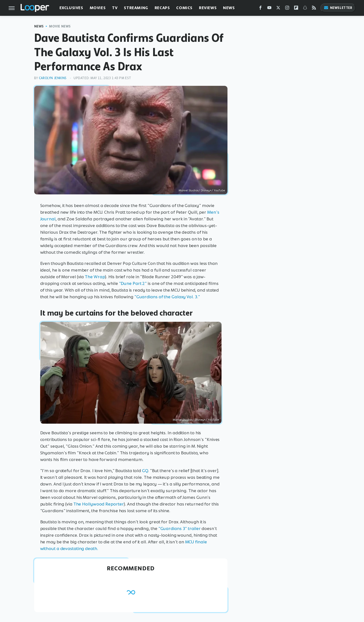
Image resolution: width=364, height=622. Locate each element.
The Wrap (95, 277)
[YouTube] (269, 8)
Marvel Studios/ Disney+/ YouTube (202, 190)
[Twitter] (278, 8)
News (229, 7)
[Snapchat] (305, 8)
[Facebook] (260, 8)
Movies (98, 7)
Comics (184, 7)
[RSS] (313, 8)
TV (114, 7)
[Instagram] (287, 8)
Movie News (60, 26)
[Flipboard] (296, 8)
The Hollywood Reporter (98, 504)
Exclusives (71, 7)
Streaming (136, 7)
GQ (145, 471)
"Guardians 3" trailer (179, 528)
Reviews (208, 7)
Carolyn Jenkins (53, 78)
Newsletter (338, 8)
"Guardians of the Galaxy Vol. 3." (167, 297)
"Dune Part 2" (133, 283)
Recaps (162, 7)
